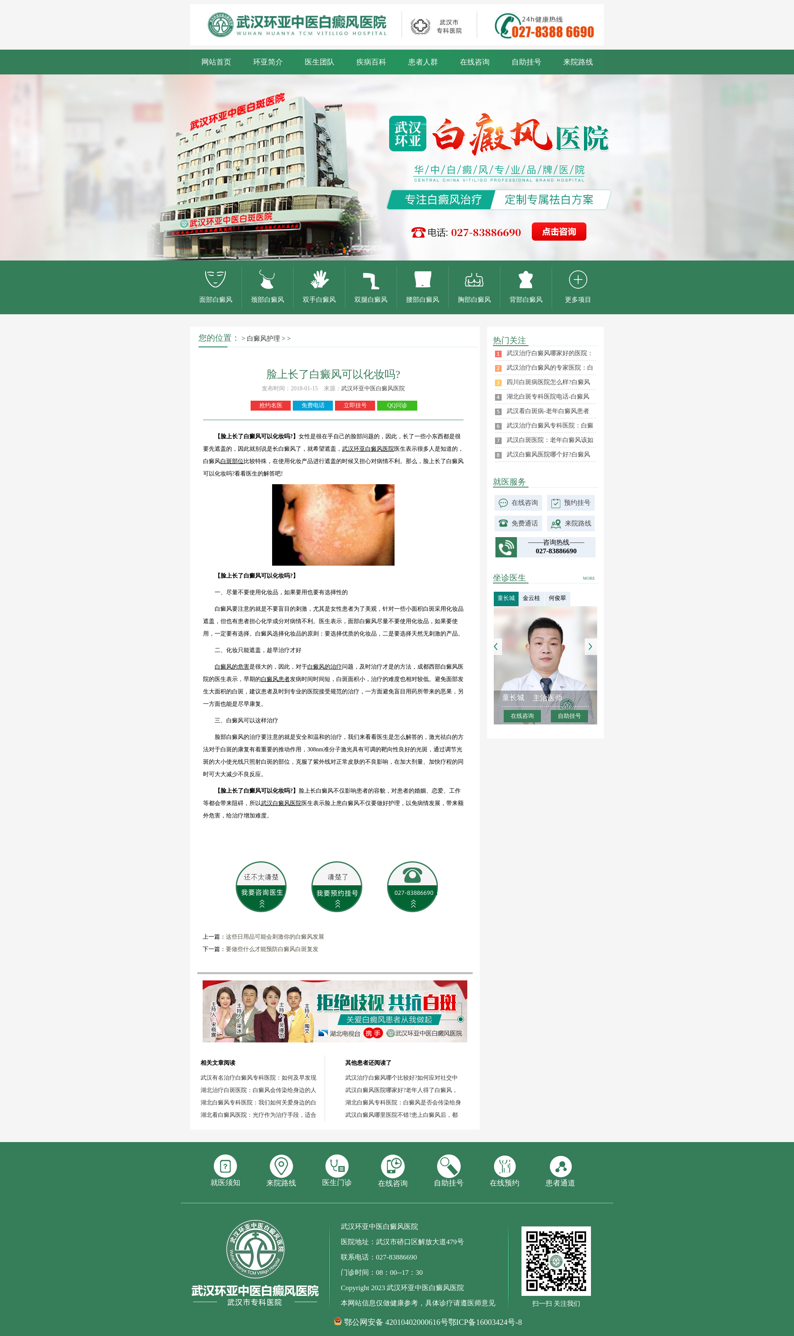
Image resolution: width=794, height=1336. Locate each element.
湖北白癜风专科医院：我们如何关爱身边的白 (258, 1102)
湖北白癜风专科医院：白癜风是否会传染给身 (403, 1102)
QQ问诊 (397, 405)
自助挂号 (526, 62)
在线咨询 (475, 62)
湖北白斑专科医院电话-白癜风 (548, 396)
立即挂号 (355, 405)
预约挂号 (577, 502)
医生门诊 (337, 1170)
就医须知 (225, 1170)
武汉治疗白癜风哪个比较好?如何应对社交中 (401, 1078)
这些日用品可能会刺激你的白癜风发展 (275, 937)
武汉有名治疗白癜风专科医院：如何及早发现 (258, 1078)
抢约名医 (270, 405)
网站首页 (216, 62)
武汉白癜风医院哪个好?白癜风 (548, 454)
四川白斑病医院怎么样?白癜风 (548, 382)
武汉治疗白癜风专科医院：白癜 (550, 425)
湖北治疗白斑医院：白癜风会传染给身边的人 (258, 1090)
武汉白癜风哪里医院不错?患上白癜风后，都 (401, 1115)
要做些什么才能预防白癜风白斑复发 (272, 949)
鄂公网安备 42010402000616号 (396, 1322)
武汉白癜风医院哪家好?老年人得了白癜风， (401, 1090)
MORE (589, 578)
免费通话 (525, 523)
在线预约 (504, 1170)
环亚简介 (268, 62)
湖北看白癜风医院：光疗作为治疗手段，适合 (258, 1115)
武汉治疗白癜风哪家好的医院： (550, 353)
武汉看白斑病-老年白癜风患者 (548, 411)
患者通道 (560, 1170)
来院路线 (578, 62)
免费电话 (313, 405)
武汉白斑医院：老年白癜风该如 (550, 440)
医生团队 (320, 62)
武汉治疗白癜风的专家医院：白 (550, 367)
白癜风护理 (263, 338)
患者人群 (423, 62)
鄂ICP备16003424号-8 (485, 1322)
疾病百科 (371, 62)
